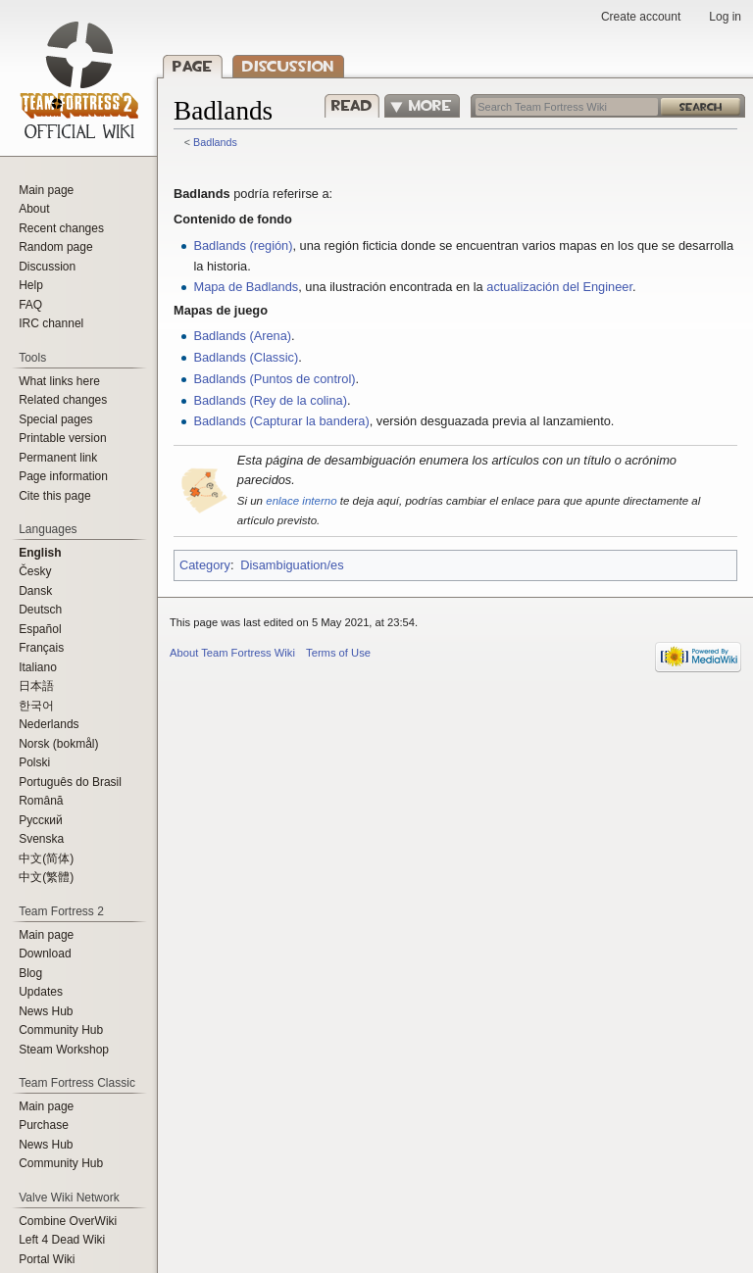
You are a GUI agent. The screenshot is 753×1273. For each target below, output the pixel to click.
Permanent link (58, 458)
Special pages (55, 419)
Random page (55, 247)
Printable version (62, 438)
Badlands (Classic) (245, 357)
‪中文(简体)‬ (46, 858)
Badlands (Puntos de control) (274, 378)
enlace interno (301, 501)
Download (45, 953)
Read (348, 105)
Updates (41, 992)
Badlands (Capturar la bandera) (281, 421)
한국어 (36, 705)
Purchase (44, 1125)
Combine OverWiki (68, 1221)
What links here (59, 381)
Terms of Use (338, 653)
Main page (46, 190)
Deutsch (40, 609)
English (40, 553)
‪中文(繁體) (46, 877)
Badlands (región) (242, 245)
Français (41, 648)
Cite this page (54, 496)
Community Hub (61, 1030)
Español (40, 629)
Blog (30, 973)
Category (204, 565)
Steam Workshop (64, 1049)
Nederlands (48, 724)
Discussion (288, 66)
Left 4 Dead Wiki (62, 1240)
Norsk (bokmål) (58, 744)
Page (193, 66)
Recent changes (61, 228)
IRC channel (51, 323)
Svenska (41, 839)
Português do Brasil (70, 782)
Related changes (63, 400)
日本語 (36, 686)
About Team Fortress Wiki (232, 653)
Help (31, 285)
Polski (34, 762)
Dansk (35, 591)
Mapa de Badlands (245, 286)
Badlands (215, 142)
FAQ (30, 305)
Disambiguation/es (291, 565)
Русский (41, 820)
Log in (725, 17)
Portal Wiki (47, 1259)
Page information (63, 476)
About (34, 209)
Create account (640, 17)
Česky (35, 571)
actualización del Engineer (559, 286)
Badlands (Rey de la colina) (270, 400)
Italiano (38, 667)
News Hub (46, 1011)
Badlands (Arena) (242, 335)
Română (41, 801)
